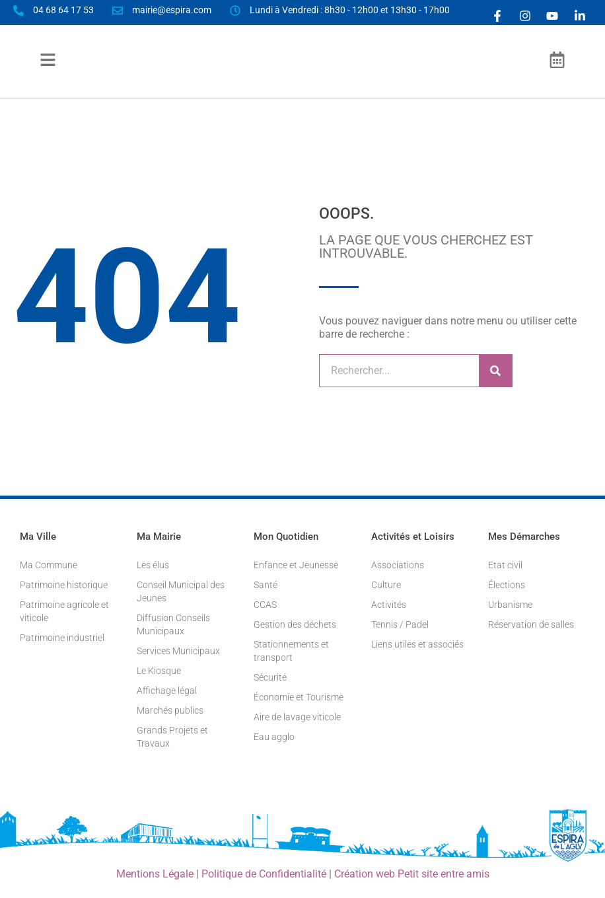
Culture (386, 585)
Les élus (153, 565)
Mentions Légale (155, 874)
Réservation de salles (531, 624)
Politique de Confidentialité (263, 874)
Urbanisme (510, 604)
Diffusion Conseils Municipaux (173, 624)
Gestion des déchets (295, 624)
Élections (506, 585)
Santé (265, 585)
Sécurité (270, 677)
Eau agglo (274, 736)
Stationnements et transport (291, 651)
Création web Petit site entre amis (411, 874)
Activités (388, 604)
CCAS (265, 604)
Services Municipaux (178, 651)
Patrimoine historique (64, 585)
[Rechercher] (495, 371)
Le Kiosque (159, 670)
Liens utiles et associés (417, 644)
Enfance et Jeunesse (296, 565)
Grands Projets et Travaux (172, 737)
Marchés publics (170, 710)
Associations (397, 565)
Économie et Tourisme (298, 697)
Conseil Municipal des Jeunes (181, 591)
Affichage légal (167, 690)
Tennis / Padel (400, 624)
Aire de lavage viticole (297, 717)
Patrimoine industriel (62, 637)
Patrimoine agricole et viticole (64, 611)
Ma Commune (48, 565)
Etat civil (505, 565)
